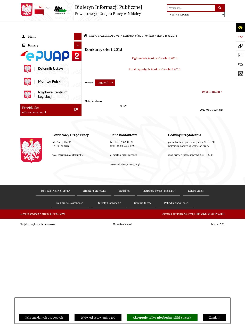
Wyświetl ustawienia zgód (98, 317)
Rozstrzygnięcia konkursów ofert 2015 (155, 59)
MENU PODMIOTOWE (37, 34)
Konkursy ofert (132, 25)
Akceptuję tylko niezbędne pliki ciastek (162, 317)
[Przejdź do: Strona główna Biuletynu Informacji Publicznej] (85, 25)
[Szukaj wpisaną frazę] (220, 8)
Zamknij (214, 317)
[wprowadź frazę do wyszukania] (191, 8)
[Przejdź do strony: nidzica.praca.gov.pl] (240, 46)
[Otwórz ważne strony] (240, 55)
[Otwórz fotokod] (240, 73)
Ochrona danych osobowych (44, 317)
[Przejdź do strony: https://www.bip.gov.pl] (240, 36)
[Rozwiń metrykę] (105, 72)
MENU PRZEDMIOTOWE (38, 42)
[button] (78, 34)
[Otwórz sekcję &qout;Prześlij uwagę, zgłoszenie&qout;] (240, 64)
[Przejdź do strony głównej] (81, 10)
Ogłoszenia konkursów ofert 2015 (154, 48)
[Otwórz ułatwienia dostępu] (240, 27)
